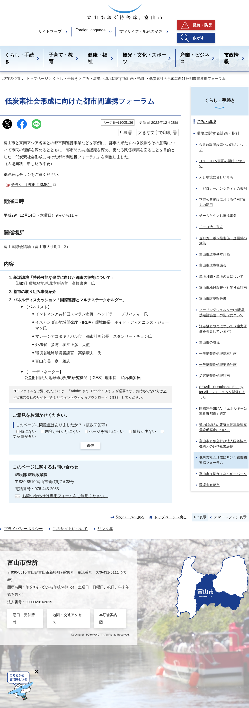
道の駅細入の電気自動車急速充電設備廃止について (223, 427)
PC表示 (200, 517)
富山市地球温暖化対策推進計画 (223, 288)
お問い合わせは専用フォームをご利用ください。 (65, 496)
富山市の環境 (209, 342)
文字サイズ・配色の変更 (140, 31)
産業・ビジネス (194, 58)
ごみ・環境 (91, 78)
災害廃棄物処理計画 (214, 376)
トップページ (37, 78)
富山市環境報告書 (212, 299)
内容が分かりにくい (62, 431)
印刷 (123, 132)
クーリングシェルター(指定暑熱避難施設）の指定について (222, 312)
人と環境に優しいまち (216, 177)
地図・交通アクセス (67, 618)
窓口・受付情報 (24, 618)
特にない (28, 431)
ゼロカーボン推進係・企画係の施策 (223, 240)
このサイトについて (70, 529)
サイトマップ (50, 31)
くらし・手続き (19, 58)
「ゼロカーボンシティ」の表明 (223, 188)
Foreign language (90, 30)
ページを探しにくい (106, 431)
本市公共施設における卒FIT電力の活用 (222, 202)
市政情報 (231, 58)
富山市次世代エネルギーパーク (223, 474)
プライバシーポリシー (23, 529)
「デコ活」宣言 (211, 227)
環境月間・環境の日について (221, 276)
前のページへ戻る (129, 517)
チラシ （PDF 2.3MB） (33, 185)
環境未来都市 (209, 485)
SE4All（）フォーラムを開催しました (222, 392)
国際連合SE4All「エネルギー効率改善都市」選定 (223, 411)
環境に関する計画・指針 (125, 78)
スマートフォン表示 (230, 517)
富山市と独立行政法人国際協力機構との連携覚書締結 (223, 443)
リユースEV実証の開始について (222, 163)
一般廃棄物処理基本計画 (218, 353)
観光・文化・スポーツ (144, 58)
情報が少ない (144, 431)
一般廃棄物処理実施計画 (218, 365)
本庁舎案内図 (108, 618)
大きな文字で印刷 (154, 132)
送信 (90, 445)
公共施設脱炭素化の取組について (223, 147)
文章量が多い (24, 436)
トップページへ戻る (170, 517)
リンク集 (105, 529)
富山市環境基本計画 (214, 254)
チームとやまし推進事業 (218, 216)
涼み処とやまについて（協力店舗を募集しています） (223, 328)
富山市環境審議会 (212, 265)
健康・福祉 (97, 58)
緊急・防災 (202, 25)
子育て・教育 (61, 58)
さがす (198, 38)
